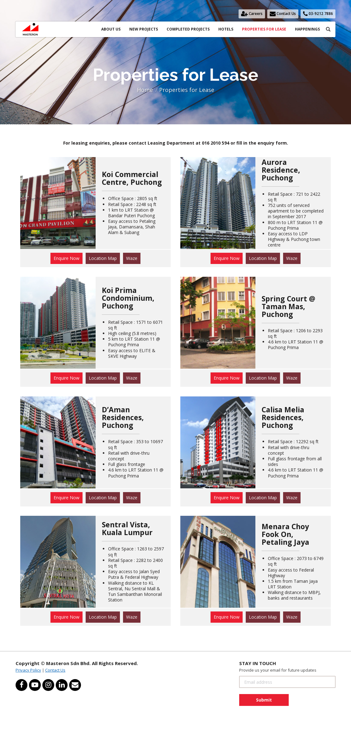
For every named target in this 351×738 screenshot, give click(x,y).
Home (145, 89)
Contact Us (55, 670)
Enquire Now (66, 258)
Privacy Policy (28, 670)
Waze (131, 258)
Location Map (103, 258)
